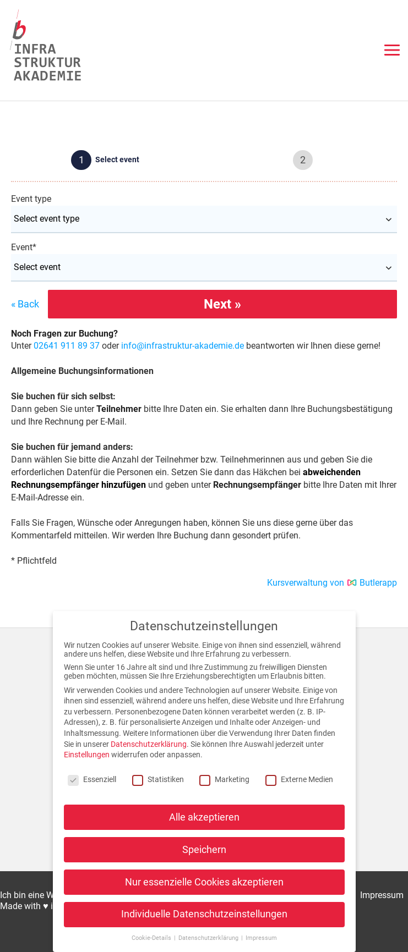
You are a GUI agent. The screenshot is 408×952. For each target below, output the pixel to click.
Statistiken (158, 779)
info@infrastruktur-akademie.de (182, 345)
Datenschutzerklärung (149, 744)
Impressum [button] (261, 938)
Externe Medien (299, 779)
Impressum (382, 895)
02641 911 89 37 (67, 345)
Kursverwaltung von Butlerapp (332, 582)
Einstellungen (87, 754)
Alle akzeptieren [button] (204, 817)
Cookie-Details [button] (152, 938)
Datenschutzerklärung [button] (209, 938)
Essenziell (92, 779)
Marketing (224, 779)
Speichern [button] (204, 849)
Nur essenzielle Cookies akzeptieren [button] (204, 882)
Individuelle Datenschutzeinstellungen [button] (204, 914)
